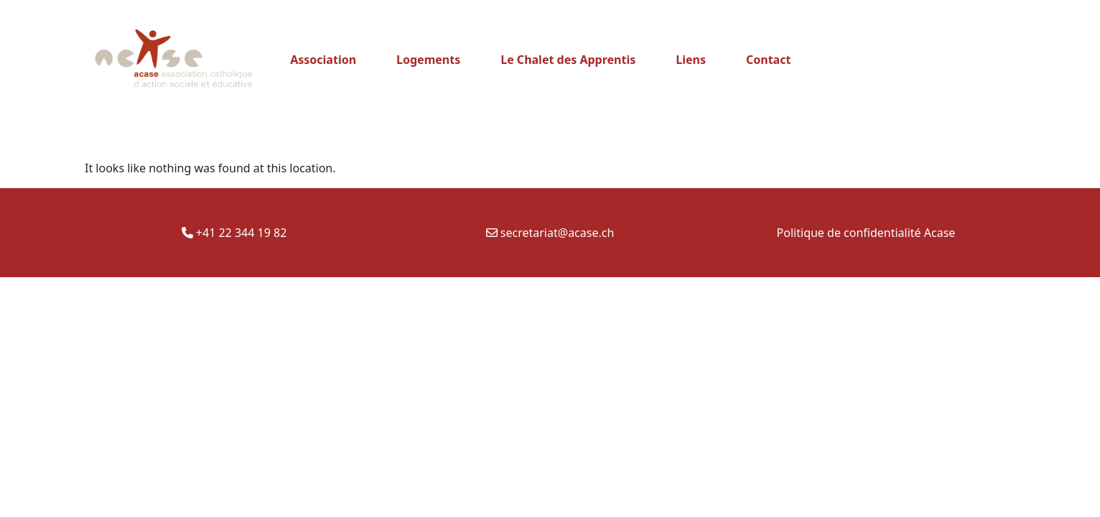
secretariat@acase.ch (550, 233)
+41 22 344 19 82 (234, 233)
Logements (428, 59)
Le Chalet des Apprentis (567, 59)
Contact (768, 59)
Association (323, 59)
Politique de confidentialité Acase (866, 233)
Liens (691, 59)
